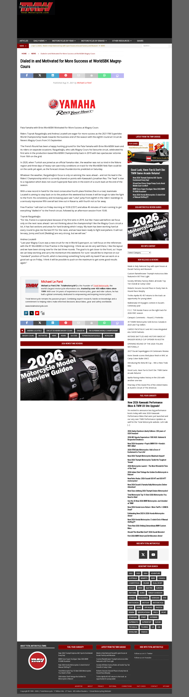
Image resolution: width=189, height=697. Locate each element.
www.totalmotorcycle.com (36, 306)
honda (132, 598)
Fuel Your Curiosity (148, 396)
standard (133, 617)
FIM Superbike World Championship (103, 331)
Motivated (42, 336)
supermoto (133, 622)
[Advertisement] (114, 19)
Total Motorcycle (101, 285)
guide (142, 593)
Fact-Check (141, 686)
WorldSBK (109, 336)
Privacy (101, 686)
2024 (145, 573)
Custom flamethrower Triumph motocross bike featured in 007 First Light (112, 660)
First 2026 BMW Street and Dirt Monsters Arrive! (145, 536)
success (74, 336)
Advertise (78, 686)
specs (155, 612)
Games (140, 41)
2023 (138, 573)
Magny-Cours (28, 336)
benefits (144, 578)
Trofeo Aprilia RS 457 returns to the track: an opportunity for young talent (111, 678)
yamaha (144, 632)
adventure (155, 573)
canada (162, 578)
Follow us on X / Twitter (143, 653)
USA (159, 627)
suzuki (158, 622)
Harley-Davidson (155, 593)
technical (133, 627)
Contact (154, 686)
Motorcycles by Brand (93, 41)
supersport (146, 622)
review (131, 612)
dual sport (157, 583)
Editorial (112, 686)
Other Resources (120, 41)
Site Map (166, 686)
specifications (144, 612)
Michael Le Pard (84, 83)
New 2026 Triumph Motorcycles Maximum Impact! (146, 456)
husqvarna (143, 598)
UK (153, 627)
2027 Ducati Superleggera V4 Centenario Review (148, 351)
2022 (131, 573)
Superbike (153, 617)
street (143, 617)
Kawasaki (155, 598)
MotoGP (145, 603)
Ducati (132, 588)
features (132, 593)
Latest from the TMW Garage (148, 137)
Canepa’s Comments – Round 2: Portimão (145, 317)
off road (148, 607)
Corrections (127, 686)
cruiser (146, 583)
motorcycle (158, 603)
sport (163, 612)
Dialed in (80, 331)
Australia (133, 578)
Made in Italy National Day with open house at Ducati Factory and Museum (111, 654)
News (54, 336)
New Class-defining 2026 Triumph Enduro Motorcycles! (148, 491)
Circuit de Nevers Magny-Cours (59, 331)
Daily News (38, 41)
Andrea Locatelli (34, 331)
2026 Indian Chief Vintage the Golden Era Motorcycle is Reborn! (72, 678)
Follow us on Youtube (142, 657)
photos (159, 607)
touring (144, 627)
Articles (24, 41)
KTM (164, 598)
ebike (140, 588)
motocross (134, 603)
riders (63, 336)
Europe (159, 588)
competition (134, 583)
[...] (129, 425)
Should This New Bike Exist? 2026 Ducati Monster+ (146, 532)
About (90, 686)
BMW (153, 578)
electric (149, 588)
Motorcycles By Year (63, 41)
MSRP (131, 607)
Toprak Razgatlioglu (91, 336)
